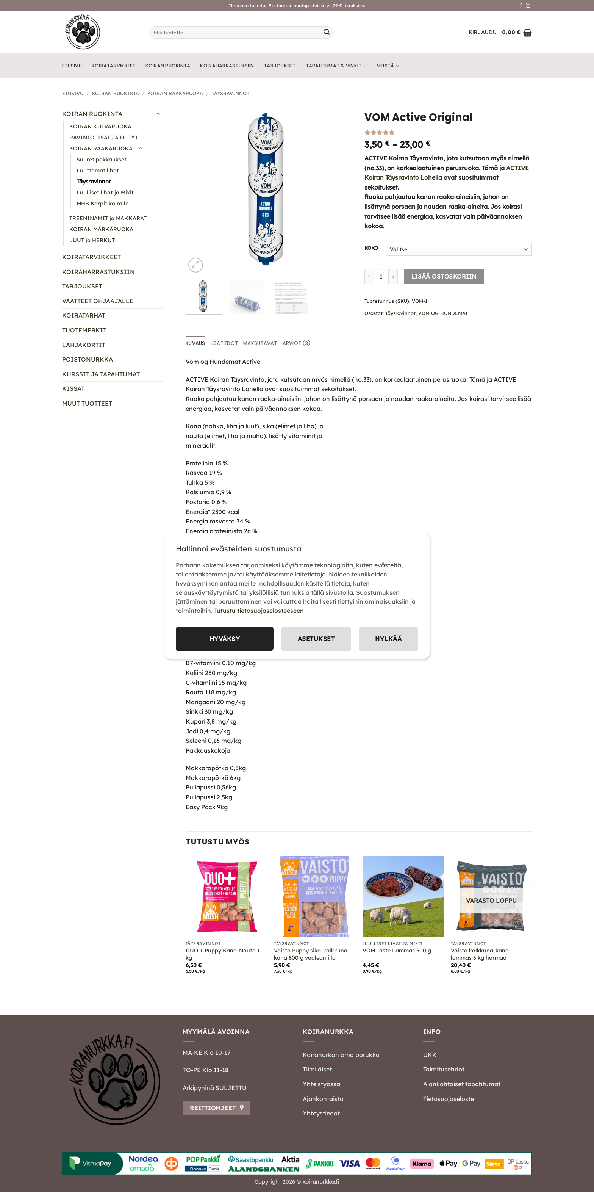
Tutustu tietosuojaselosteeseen (259, 610)
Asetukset (316, 638)
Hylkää (388, 638)
